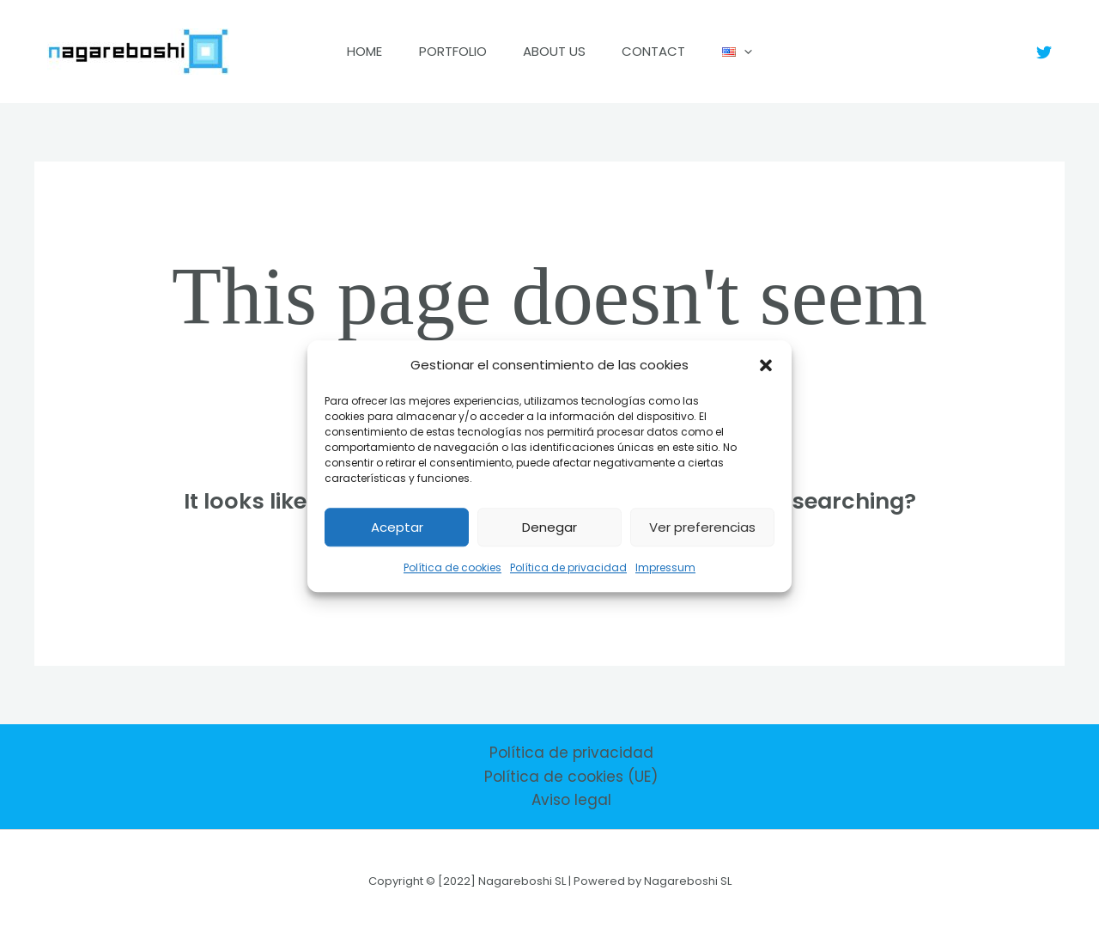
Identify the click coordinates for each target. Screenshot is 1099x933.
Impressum (665, 568)
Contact (660, 51)
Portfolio (446, 51)
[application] (757, 51)
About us (554, 51)
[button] (765, 365)
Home (351, 51)
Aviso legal (571, 800)
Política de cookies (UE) (571, 776)
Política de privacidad (568, 568)
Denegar (549, 527)
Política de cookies (452, 568)
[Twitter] (1044, 52)
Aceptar (397, 527)
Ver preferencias (702, 527)
